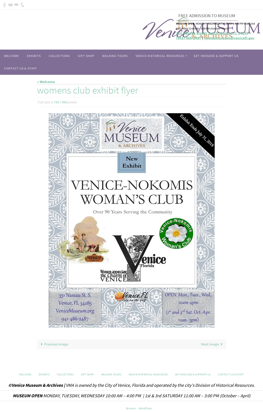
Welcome (25, 374)
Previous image (53, 344)
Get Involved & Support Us (193, 374)
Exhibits (44, 374)
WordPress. (145, 408)
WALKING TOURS (111, 374)
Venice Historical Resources (148, 374)
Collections (65, 374)
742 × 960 (61, 102)
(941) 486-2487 (188, 38)
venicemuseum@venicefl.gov (229, 38)
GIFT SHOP (87, 374)
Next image (212, 344)
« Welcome (46, 81)
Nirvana (130, 408)
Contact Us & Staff (231, 374)
